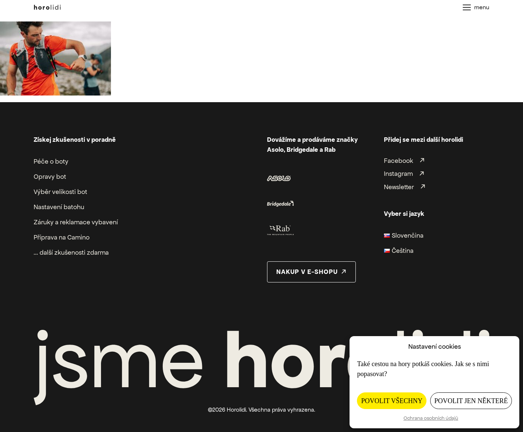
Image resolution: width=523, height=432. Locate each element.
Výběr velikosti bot (60, 192)
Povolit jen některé (471, 401)
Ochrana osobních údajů (431, 418)
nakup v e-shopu (307, 272)
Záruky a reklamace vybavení (76, 222)
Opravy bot (50, 177)
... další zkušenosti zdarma (71, 252)
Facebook (398, 161)
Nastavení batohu (59, 207)
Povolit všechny (391, 401)
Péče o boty (51, 161)
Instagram (398, 174)
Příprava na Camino (62, 237)
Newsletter (399, 187)
